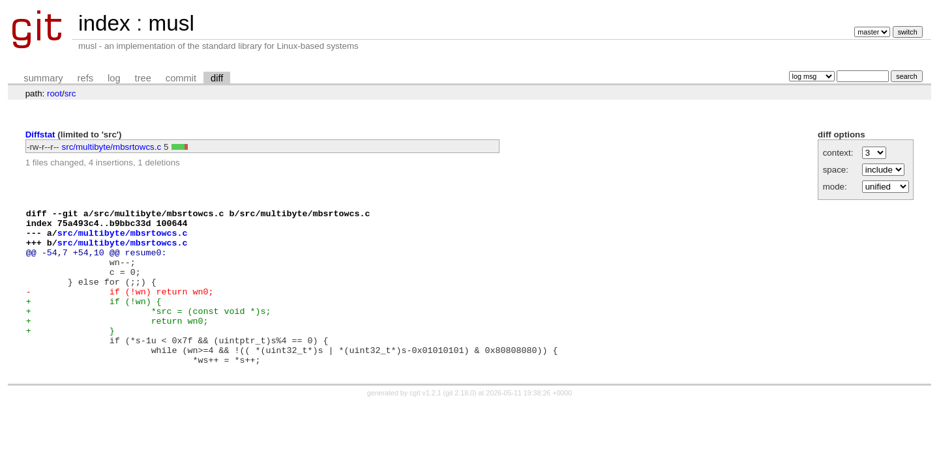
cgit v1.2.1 (425, 424)
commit (181, 78)
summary (43, 78)
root (54, 93)
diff (217, 78)
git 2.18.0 (459, 424)
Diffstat (40, 134)
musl (171, 23)
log (114, 78)
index (104, 23)
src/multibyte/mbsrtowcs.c (112, 147)
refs (85, 78)
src (70, 93)
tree (143, 78)
